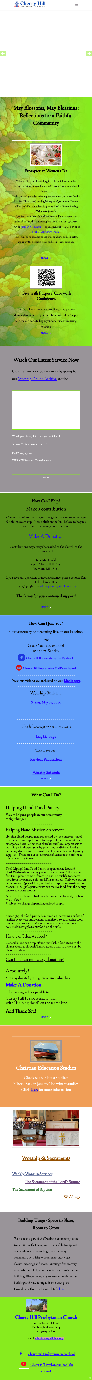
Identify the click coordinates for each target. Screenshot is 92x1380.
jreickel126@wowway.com (45, 232)
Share (46, 478)
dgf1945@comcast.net (32, 227)
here (61, 1289)
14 (67, 94)
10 (54, 94)
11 (57, 94)
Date (15, 454)
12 (60, 94)
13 (64, 94)
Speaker (18, 461)
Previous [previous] (3, 53)
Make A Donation (46, 536)
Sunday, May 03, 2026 (46, 702)
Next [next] (89, 53)
